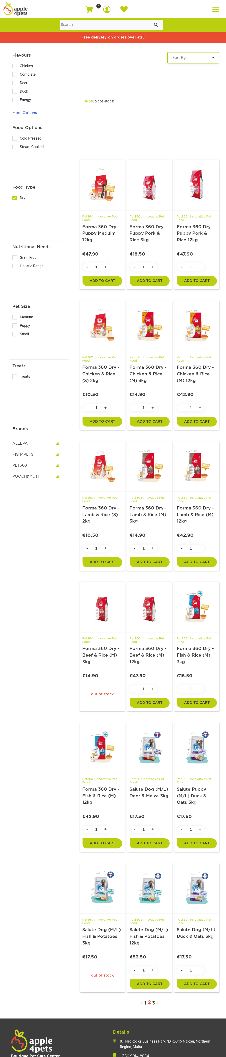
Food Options (27, 127)
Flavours (21, 55)
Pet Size (21, 306)
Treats (19, 365)
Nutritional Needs (31, 246)
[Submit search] (156, 25)
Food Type (23, 187)
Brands (20, 428)
